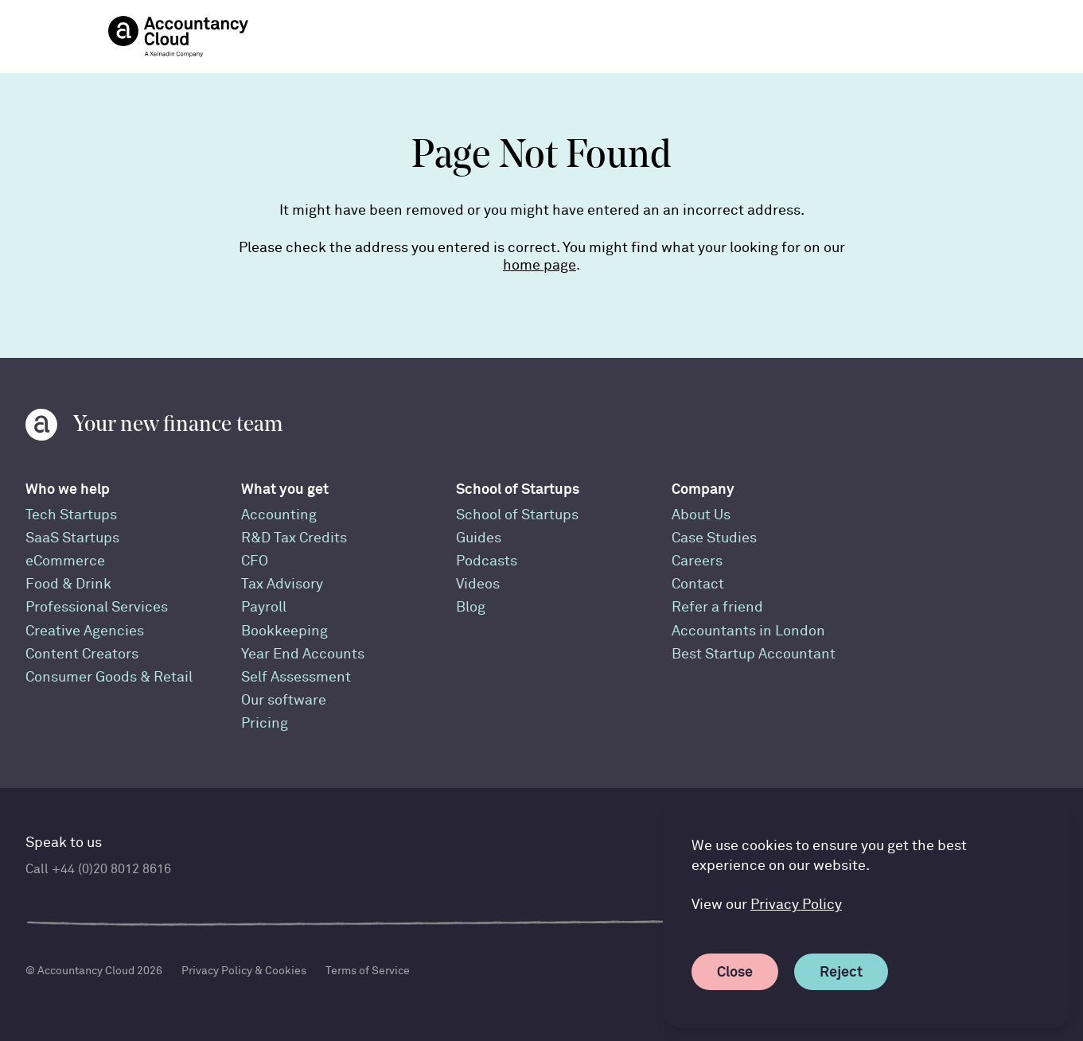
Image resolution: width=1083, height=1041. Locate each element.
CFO (254, 561)
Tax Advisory (282, 584)
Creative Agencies (84, 631)
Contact (698, 584)
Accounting (279, 515)
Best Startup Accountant (754, 654)
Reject (846, 971)
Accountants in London (748, 631)
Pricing (264, 723)
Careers (697, 561)
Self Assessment (296, 677)
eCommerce (65, 561)
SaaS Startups (72, 538)
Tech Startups (71, 515)
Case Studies (714, 538)
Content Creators (81, 654)
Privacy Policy (796, 904)
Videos (478, 584)
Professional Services (96, 607)
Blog (470, 607)
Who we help (67, 489)
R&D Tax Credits (294, 538)
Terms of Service (367, 970)
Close (739, 971)
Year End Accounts (302, 654)
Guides (478, 538)
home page (539, 265)
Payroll (263, 607)
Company (703, 489)
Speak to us (63, 842)
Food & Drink (68, 584)
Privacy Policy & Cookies (243, 970)
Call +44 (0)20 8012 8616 (98, 869)
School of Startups (517, 489)
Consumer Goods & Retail (109, 677)
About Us (701, 515)
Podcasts (486, 561)
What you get (285, 489)
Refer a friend (717, 607)
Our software (283, 700)
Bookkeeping (284, 631)
